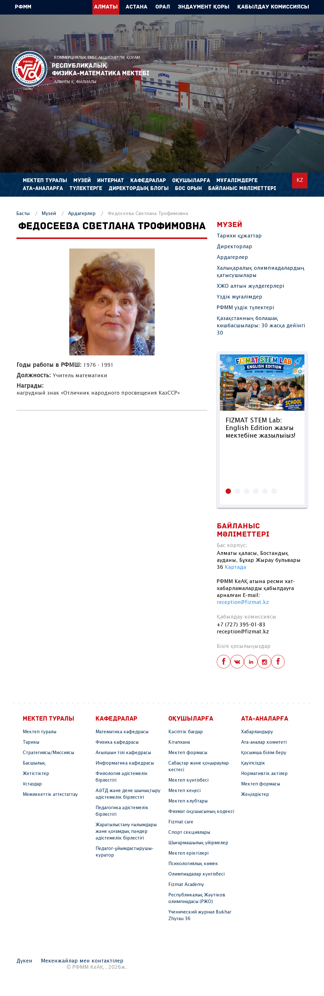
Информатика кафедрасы (125, 763)
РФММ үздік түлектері (245, 307)
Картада (235, 567)
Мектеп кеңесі (184, 791)
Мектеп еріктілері (188, 853)
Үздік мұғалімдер (239, 297)
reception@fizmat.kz (243, 602)
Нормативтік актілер (264, 774)
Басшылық (34, 763)
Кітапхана (179, 742)
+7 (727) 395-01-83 (241, 625)
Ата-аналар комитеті (264, 742)
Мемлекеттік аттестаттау (50, 794)
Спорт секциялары (189, 832)
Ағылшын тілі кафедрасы (123, 753)
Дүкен (24, 961)
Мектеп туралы (39, 732)
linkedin (251, 661)
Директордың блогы (139, 188)
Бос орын (188, 188)
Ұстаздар (32, 784)
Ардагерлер (82, 213)
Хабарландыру (257, 732)
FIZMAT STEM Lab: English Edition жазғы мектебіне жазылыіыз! (260, 428)
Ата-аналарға (43, 188)
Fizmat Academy (186, 884)
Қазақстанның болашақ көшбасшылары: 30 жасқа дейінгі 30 (261, 325)
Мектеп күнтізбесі (188, 780)
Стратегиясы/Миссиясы (48, 753)
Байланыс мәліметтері (242, 188)
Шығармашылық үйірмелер (198, 843)
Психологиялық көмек (193, 864)
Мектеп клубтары (188, 801)
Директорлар (234, 246)
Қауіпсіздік (253, 763)
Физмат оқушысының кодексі (201, 811)
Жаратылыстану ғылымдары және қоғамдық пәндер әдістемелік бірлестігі (126, 831)
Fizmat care (180, 822)
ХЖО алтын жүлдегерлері (250, 286)
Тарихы (31, 742)
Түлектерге (85, 188)
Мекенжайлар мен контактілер (82, 961)
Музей (49, 213)
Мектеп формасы (187, 753)
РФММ (29, 70)
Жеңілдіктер (255, 794)
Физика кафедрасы (117, 742)
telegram (278, 661)
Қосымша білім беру (263, 753)
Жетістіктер (36, 774)
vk (237, 661)
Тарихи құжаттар (239, 236)
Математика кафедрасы (122, 732)
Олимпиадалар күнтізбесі (196, 874)
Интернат (110, 180)
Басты (23, 213)
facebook (223, 661)
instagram (264, 661)
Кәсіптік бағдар (185, 732)
